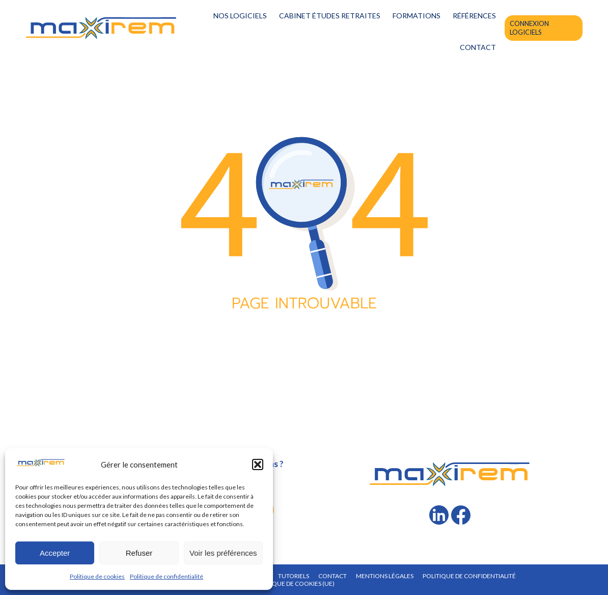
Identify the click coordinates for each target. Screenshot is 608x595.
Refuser (139, 553)
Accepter (55, 553)
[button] (258, 464)
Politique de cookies (97, 576)
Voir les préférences (223, 553)
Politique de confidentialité (166, 576)
